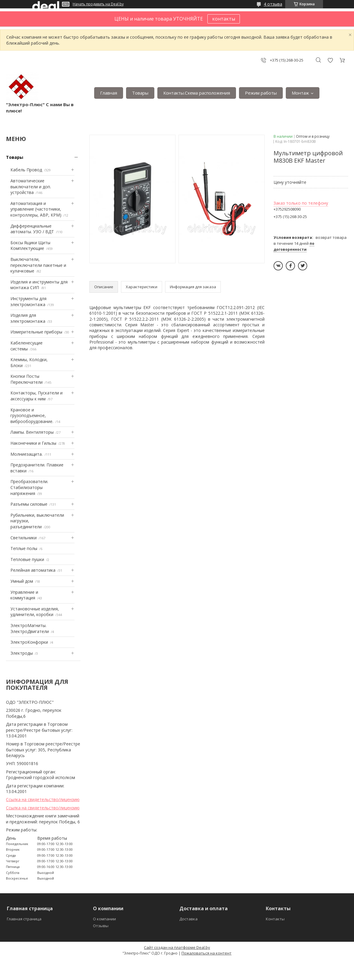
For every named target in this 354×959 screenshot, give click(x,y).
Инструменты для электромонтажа (28, 301)
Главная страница (24, 919)
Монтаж (300, 93)
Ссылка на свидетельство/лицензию (43, 799)
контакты (223, 18)
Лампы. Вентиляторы (32, 432)
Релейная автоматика (32, 570)
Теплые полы (23, 548)
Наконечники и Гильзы (33, 443)
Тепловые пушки (27, 559)
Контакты (275, 919)
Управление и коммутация (24, 595)
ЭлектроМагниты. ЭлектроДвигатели (29, 628)
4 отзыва (273, 4)
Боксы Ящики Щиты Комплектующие (30, 245)
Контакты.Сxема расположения (196, 93)
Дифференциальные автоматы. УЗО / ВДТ (32, 229)
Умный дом (21, 581)
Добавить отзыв (330, 60)
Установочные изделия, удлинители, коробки (34, 612)
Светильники (23, 537)
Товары (140, 93)
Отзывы (100, 925)
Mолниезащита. (26, 454)
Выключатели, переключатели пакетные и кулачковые (38, 265)
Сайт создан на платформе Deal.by (177, 947)
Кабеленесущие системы (26, 346)
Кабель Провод (26, 170)
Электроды (21, 653)
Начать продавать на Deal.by (98, 4)
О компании (104, 919)
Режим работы (261, 93)
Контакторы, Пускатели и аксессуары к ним (36, 396)
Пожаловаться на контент (206, 953)
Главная (108, 93)
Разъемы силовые (28, 504)
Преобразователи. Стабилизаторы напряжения (29, 487)
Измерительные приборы (36, 332)
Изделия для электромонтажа (27, 318)
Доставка (188, 919)
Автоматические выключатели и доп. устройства (30, 186)
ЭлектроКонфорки (29, 642)
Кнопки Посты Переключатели (26, 379)
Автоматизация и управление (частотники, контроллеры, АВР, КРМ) (35, 209)
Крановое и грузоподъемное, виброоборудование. (31, 415)
